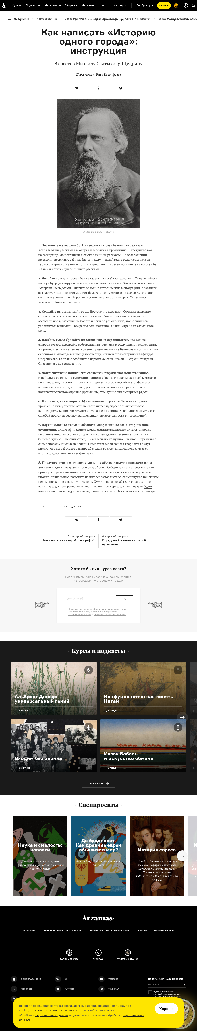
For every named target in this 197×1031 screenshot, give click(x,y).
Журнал (71, 5)
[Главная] (98, 918)
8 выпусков (24, 768)
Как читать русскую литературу (98, 19)
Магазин (88, 5)
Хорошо (166, 1009)
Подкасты (33, 5)
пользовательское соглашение (110, 614)
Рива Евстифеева (108, 75)
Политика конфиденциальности (109, 930)
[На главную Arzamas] (3, 5)
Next (182, 717)
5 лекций (23, 710)
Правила (142, 930)
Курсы (16, 5)
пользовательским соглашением (53, 1010)
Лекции (19, 19)
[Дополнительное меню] (102, 5)
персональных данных (51, 1015)
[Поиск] (193, 5)
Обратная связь (164, 930)
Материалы (175, 19)
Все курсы (96, 783)
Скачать (164, 5)
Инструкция (72, 506)
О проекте (29, 930)
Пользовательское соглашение (62, 930)
